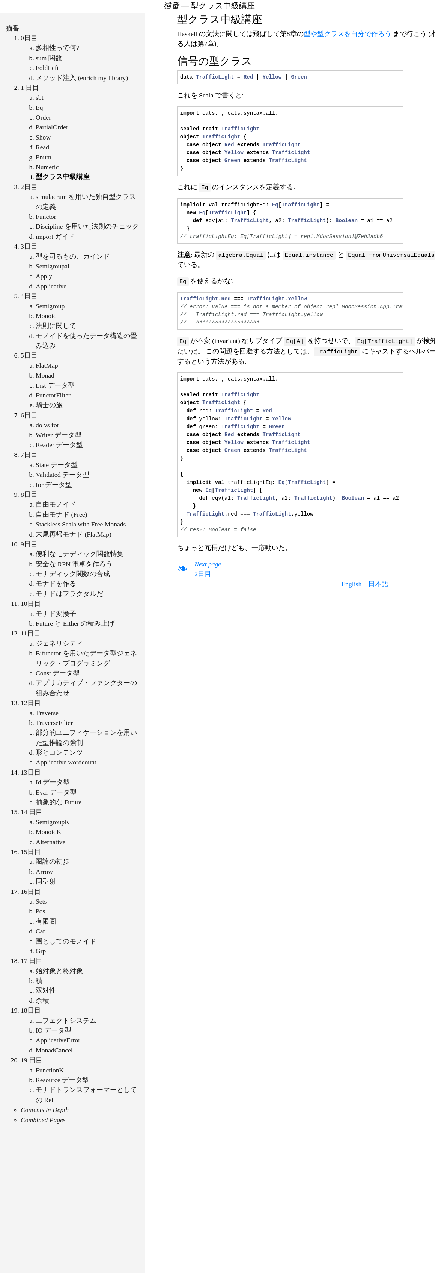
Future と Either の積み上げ (75, 623)
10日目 (31, 603)
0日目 (29, 38)
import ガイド (55, 236)
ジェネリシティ (59, 643)
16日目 (31, 891)
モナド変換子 (56, 613)
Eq (39, 107)
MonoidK (48, 832)
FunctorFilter (53, 395)
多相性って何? (57, 48)
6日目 (29, 415)
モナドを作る (56, 583)
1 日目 (30, 87)
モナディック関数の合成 (73, 574)
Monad (45, 375)
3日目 (29, 246)
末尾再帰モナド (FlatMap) (73, 534)
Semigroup (50, 306)
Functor (46, 216)
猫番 (12, 28)
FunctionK (50, 1070)
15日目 (31, 851)
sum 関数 (49, 58)
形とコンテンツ (59, 752)
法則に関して (56, 325)
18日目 (31, 1010)
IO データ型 (53, 1030)
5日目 (29, 355)
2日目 (29, 187)
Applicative (51, 286)
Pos (40, 911)
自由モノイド (56, 504)
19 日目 (31, 1060)
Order (43, 117)
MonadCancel (54, 1050)
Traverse (47, 713)
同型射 (46, 881)
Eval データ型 (56, 792)
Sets (41, 901)
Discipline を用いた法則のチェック (87, 226)
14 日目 (31, 812)
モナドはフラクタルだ (69, 594)
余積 (42, 1000)
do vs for (47, 425)
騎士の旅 (49, 405)
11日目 (31, 633)
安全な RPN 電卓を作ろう (74, 564)
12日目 (31, 703)
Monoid (46, 316)
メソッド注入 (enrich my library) (82, 78)
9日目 (29, 544)
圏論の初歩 (52, 861)
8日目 (29, 494)
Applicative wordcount (66, 762)
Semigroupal (52, 266)
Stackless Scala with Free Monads (81, 524)
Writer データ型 (58, 435)
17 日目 (31, 960)
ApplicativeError (58, 1040)
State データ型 (57, 465)
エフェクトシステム (66, 1020)
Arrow (44, 871)
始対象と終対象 (59, 971)
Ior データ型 (54, 484)
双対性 (46, 990)
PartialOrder (52, 127)
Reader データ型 (59, 445)
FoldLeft (47, 67)
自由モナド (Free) (61, 514)
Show (43, 137)
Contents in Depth (45, 1109)
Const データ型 (58, 673)
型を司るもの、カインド (73, 256)
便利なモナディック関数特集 (79, 554)
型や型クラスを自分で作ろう (347, 34)
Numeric (47, 167)
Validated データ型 (62, 474)
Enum (43, 157)
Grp (41, 951)
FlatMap (47, 365)
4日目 (29, 296)
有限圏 (46, 921)
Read (42, 147)
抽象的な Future (58, 802)
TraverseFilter (54, 722)
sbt (40, 97)
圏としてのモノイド (66, 941)
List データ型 (55, 385)
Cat (40, 931)
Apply (44, 276)
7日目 (29, 454)
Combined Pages (43, 1120)
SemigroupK (52, 822)
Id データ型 (53, 782)
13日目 (31, 772)
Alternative (50, 842)
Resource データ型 (62, 1080)
